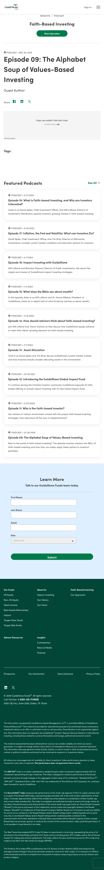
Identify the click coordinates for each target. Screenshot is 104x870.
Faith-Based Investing (82, 589)
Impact (7, 615)
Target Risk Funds (13, 625)
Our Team (42, 605)
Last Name (16, 510)
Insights (45, 15)
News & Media (44, 647)
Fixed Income (10, 605)
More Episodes (52, 33)
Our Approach (78, 594)
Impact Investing (45, 594)
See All (94, 182)
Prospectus (9, 673)
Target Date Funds (13, 620)
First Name (16, 497)
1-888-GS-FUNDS (28, 699)
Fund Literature (65, 673)
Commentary (43, 642)
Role (13, 535)
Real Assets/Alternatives (16, 610)
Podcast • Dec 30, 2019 (18, 52)
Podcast (59, 15)
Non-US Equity (11, 600)
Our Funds (9, 589)
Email (14, 522)
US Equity (8, 594)
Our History (43, 600)
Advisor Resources (13, 637)
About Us (41, 589)
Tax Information (36, 673)
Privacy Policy (93, 673)
